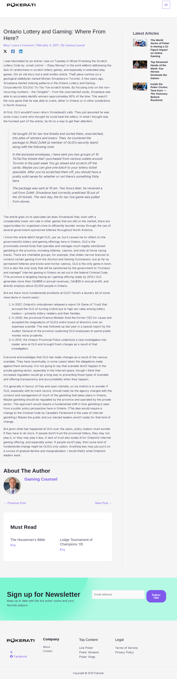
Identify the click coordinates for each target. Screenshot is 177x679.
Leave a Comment (24, 45)
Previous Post (15, 503)
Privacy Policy (124, 652)
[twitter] (12, 652)
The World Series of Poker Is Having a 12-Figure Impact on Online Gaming (160, 48)
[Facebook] (13, 51)
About (47, 647)
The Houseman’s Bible (27, 539)
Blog (6, 45)
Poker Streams (89, 652)
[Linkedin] (20, 51)
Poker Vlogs (87, 656)
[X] (5, 51)
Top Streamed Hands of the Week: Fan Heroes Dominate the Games (159, 70)
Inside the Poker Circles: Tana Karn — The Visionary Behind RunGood (159, 92)
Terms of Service (126, 648)
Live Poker (86, 648)
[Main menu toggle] (166, 5)
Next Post (103, 503)
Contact (48, 651)
